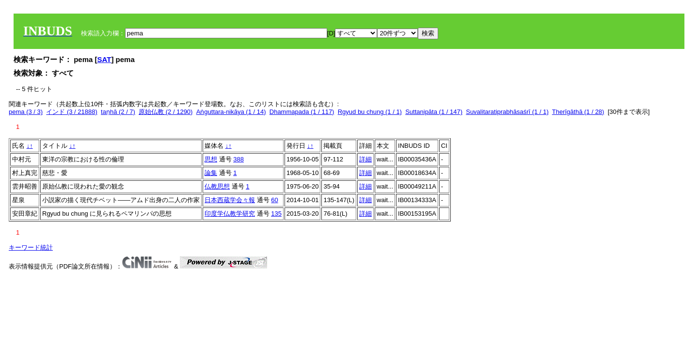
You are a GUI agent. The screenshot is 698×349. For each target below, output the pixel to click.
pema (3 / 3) (26, 111)
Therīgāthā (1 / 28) (578, 111)
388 (238, 159)
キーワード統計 (31, 247)
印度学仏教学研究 (230, 213)
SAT (104, 59)
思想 (211, 159)
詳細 (365, 159)
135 (276, 213)
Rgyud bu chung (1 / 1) (370, 111)
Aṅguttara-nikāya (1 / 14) (231, 111)
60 (274, 200)
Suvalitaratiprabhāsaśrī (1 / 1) (507, 111)
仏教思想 (217, 186)
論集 (211, 172)
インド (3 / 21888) (71, 111)
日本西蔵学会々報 (230, 200)
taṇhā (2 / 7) (118, 111)
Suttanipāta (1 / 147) (433, 111)
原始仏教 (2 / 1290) (165, 111)
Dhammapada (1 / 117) (302, 111)
